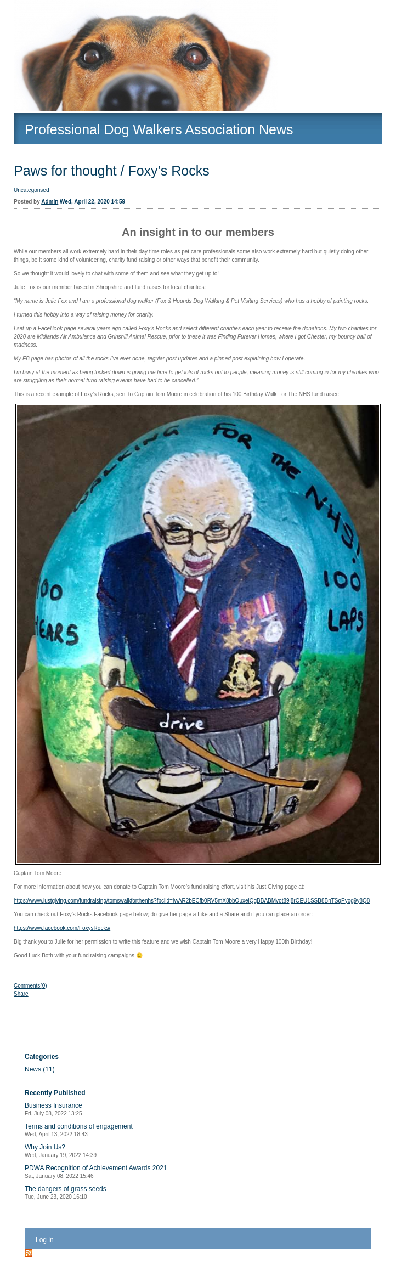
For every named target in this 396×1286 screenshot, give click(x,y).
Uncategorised (31, 190)
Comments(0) (30, 986)
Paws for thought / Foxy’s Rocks (112, 170)
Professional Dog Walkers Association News (159, 129)
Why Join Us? (61, 1150)
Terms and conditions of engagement (79, 1130)
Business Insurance (53, 1109)
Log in (45, 1240)
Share (21, 994)
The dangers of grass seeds (65, 1192)
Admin (49, 202)
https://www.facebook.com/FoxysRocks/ (62, 928)
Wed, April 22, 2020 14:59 (92, 202)
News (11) (40, 1069)
